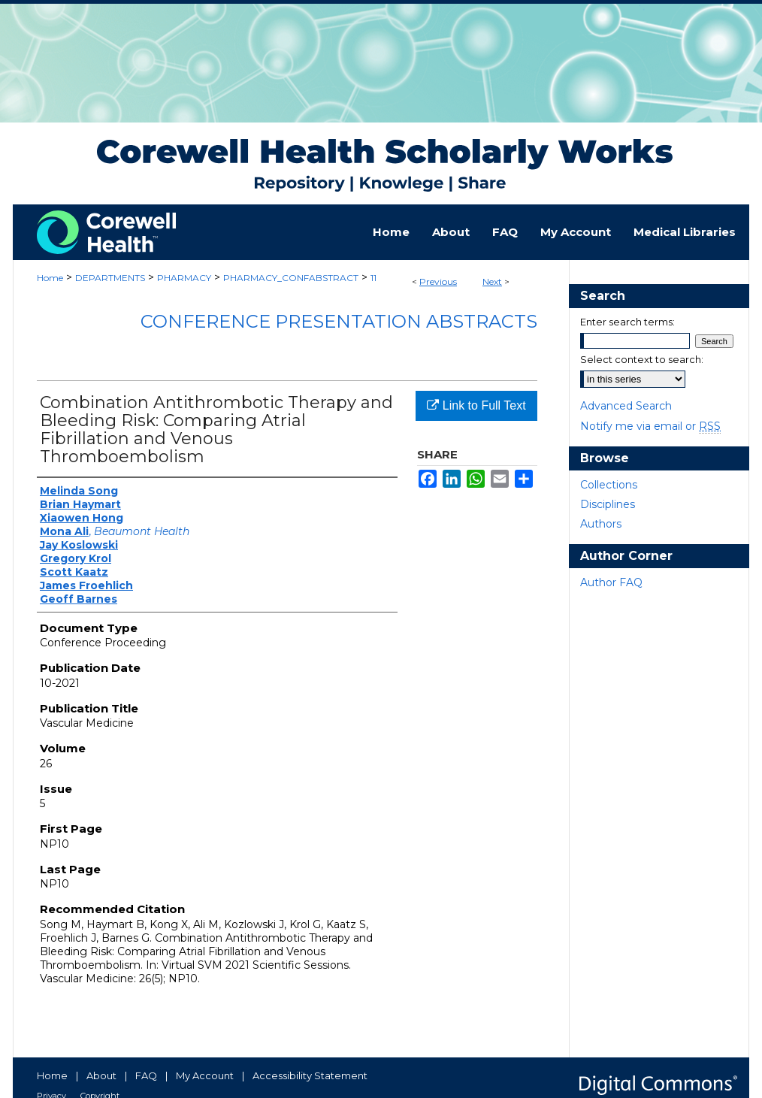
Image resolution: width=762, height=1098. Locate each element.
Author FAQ (611, 582)
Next (492, 281)
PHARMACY (184, 277)
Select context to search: (641, 359)
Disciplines (607, 504)
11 (373, 277)
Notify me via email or (650, 426)
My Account (205, 1075)
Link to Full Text (476, 405)
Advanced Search (626, 406)
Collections (608, 485)
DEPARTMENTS (110, 277)
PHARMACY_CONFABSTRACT (290, 277)
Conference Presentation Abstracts (339, 321)
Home (50, 277)
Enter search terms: (627, 322)
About (101, 1075)
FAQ (146, 1075)
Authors (600, 524)
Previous (438, 281)
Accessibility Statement (309, 1075)
